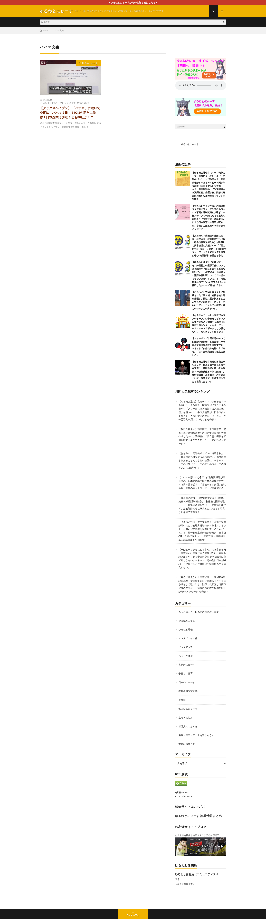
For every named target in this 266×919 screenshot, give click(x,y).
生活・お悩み (185, 717)
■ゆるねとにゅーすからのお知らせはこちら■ (133, 2)
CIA (44, 103)
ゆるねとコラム (186, 620)
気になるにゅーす (187, 708)
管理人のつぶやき (187, 726)
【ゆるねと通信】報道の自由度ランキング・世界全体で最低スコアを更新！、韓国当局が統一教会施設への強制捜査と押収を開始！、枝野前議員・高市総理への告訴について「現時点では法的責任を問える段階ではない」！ (208, 371)
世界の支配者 (83, 103)
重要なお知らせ (186, 744)
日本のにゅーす (186, 682)
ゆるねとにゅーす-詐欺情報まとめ (198, 816)
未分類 (182, 700)
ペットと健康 (185, 656)
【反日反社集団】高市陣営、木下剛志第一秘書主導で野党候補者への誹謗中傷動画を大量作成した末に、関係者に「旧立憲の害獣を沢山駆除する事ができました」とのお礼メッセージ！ (202, 436)
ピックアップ (185, 647)
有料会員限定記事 (187, 691)
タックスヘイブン (56, 103)
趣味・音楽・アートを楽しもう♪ (195, 735)
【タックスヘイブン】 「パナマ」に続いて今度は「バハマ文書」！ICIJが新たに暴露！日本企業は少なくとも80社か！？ (70, 112)
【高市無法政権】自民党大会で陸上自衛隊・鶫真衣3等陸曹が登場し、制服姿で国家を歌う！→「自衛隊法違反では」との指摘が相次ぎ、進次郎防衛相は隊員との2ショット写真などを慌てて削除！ (202, 505)
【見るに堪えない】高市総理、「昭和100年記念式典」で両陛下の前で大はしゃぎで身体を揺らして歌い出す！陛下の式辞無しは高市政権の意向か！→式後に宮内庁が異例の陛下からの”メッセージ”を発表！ (202, 584)
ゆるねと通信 (185, 629)
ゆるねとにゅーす (190, 144)
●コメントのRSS (183, 796)
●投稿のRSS (181, 792)
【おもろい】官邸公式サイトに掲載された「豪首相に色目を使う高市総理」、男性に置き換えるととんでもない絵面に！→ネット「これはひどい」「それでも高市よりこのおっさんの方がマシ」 (202, 460)
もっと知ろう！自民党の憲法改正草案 (198, 611)
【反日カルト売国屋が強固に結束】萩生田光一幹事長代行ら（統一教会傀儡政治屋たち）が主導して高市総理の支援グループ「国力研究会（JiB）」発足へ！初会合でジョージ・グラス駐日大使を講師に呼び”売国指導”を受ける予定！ (209, 245)
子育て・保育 (185, 673)
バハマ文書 (70, 103)
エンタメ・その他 (187, 638)
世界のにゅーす (90, 63)
